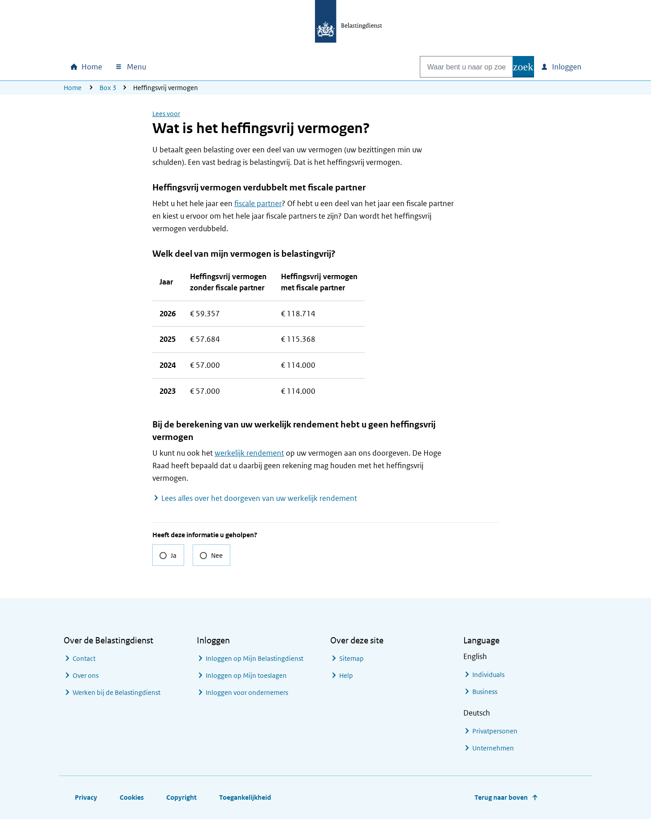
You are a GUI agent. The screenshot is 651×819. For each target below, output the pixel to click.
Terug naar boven (501, 797)
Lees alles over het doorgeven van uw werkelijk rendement (259, 498)
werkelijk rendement (249, 453)
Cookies (132, 797)
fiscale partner (258, 203)
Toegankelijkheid (245, 797)
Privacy (86, 797)
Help (346, 675)
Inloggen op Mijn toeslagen (246, 675)
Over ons (86, 675)
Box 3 (107, 87)
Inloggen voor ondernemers (247, 692)
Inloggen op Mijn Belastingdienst (254, 658)
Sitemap (351, 658)
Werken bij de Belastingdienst (116, 692)
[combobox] (457, 67)
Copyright (181, 797)
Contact (84, 658)
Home (73, 87)
